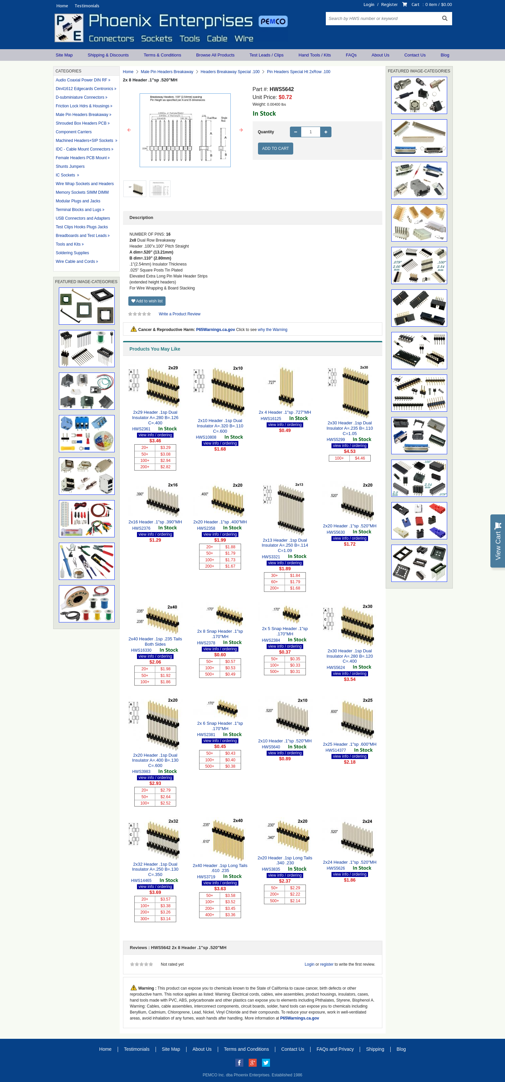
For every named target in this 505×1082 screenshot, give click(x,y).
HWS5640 (271, 747)
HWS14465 (141, 880)
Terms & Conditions (162, 55)
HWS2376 (141, 528)
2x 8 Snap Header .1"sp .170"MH (220, 634)
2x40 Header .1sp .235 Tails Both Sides (155, 641)
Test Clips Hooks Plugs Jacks (82, 227)
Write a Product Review (179, 314)
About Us (380, 55)
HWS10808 (206, 437)
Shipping (375, 1049)
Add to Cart (275, 148)
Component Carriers (74, 132)
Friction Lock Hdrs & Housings (82, 106)
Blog (445, 55)
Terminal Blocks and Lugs (78, 209)
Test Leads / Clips (266, 55)
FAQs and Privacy (335, 1049)
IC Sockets (66, 175)
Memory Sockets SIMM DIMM (82, 192)
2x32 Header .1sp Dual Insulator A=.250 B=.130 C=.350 (155, 869)
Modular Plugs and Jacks (78, 201)
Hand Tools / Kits (315, 55)
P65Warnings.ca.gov (215, 329)
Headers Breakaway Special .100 (230, 71)
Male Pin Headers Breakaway (82, 114)
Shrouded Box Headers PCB (81, 123)
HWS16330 (141, 650)
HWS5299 (336, 439)
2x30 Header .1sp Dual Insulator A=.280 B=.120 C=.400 (349, 656)
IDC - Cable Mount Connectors (83, 149)
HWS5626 (336, 868)
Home (62, 6)
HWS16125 (271, 418)
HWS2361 (141, 429)
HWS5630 (336, 532)
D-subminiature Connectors (80, 97)
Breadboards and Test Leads (81, 235)
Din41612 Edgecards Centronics (84, 88)
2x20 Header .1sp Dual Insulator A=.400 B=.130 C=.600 (155, 760)
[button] (129, 130)
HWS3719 (206, 877)
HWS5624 (336, 667)
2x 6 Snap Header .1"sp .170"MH (220, 726)
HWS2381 (206, 734)
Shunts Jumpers (70, 166)
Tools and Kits (68, 244)
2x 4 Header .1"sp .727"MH (285, 412)
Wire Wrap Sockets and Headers (85, 183)
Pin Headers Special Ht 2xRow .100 (298, 71)
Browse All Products (215, 55)
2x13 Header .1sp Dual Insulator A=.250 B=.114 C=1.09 (285, 545)
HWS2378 (206, 643)
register (326, 964)
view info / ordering (155, 435)
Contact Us (415, 55)
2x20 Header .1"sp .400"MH (220, 521)
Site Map (64, 55)
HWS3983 (141, 771)
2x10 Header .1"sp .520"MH (285, 740)
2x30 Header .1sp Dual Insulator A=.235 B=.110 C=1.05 (349, 428)
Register (389, 4)
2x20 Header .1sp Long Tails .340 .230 (285, 860)
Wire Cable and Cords (75, 261)
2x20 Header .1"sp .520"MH (350, 525)
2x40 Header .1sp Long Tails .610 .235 (220, 868)
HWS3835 (271, 869)
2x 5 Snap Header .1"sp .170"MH (285, 631)
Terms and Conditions (246, 1049)
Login (369, 4)
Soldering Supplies (72, 253)
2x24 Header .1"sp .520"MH (350, 862)
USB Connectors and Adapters (83, 218)
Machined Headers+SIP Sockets (85, 140)
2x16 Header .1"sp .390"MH (155, 521)
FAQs (351, 55)
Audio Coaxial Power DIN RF (81, 80)
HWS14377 (335, 750)
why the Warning (273, 329)
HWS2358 (206, 528)
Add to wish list (147, 301)
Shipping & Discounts (108, 55)
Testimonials (86, 6)
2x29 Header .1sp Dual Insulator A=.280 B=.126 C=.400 (155, 417)
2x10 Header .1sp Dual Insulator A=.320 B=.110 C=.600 (220, 425)
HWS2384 (271, 640)
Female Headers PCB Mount (81, 158)
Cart (416, 4)
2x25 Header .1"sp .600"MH (350, 744)
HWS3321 (271, 557)
